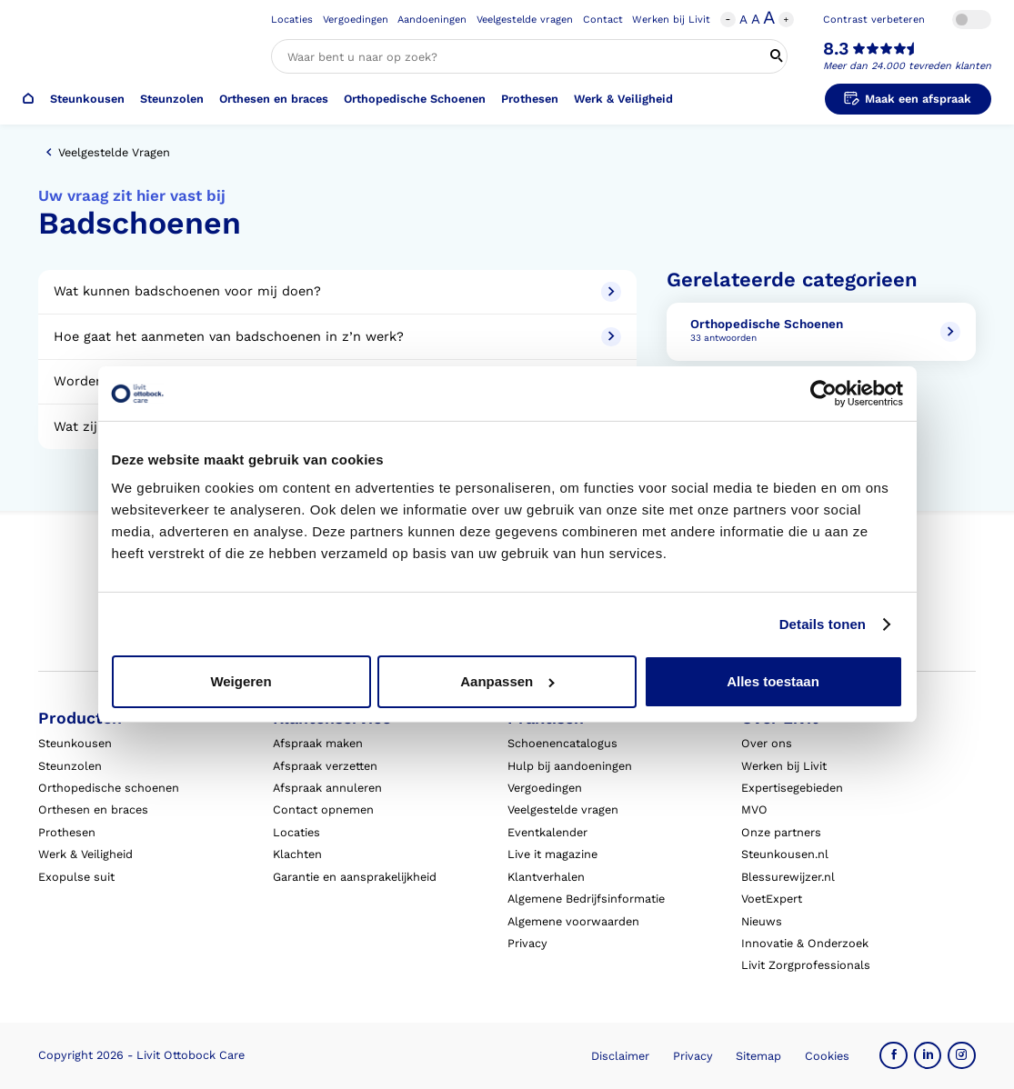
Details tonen (822, 624)
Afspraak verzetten (325, 766)
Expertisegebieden (792, 787)
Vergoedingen (355, 19)
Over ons (766, 743)
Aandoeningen (432, 19)
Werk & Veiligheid (623, 98)
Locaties (292, 19)
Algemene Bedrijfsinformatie (586, 898)
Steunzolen (172, 98)
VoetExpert (771, 898)
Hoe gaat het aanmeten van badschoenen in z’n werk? (337, 336)
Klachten (297, 854)
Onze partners (781, 832)
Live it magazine (552, 854)
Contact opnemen (323, 809)
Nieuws (761, 921)
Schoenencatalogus (562, 743)
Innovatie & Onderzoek (804, 943)
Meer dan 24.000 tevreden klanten (907, 66)
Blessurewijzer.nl (788, 877)
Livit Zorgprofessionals (805, 965)
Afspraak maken (318, 743)
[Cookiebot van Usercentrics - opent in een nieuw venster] (823, 393)
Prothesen (529, 98)
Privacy (527, 943)
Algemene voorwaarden (573, 921)
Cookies (827, 1056)
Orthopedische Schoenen (415, 98)
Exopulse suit (76, 877)
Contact (603, 19)
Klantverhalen (546, 877)
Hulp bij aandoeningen (569, 766)
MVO (754, 809)
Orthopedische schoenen (108, 787)
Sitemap (758, 1056)
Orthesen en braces (273, 98)
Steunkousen (87, 98)
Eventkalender (547, 832)
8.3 (835, 49)
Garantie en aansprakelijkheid (355, 877)
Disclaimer (620, 1056)
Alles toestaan (773, 681)
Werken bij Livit (671, 19)
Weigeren (240, 681)
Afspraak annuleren (327, 787)
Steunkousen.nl (784, 854)
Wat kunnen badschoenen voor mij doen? (337, 291)
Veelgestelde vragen (525, 19)
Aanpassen (507, 681)
